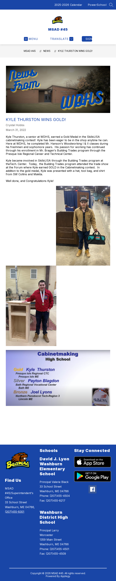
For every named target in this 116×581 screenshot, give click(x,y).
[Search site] (111, 5)
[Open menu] (31, 39)
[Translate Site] (61, 39)
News (46, 50)
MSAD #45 (30, 50)
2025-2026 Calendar (68, 5)
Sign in (88, 39)
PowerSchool (97, 5)
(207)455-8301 (14, 511)
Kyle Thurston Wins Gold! (75, 50)
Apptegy (65, 576)
